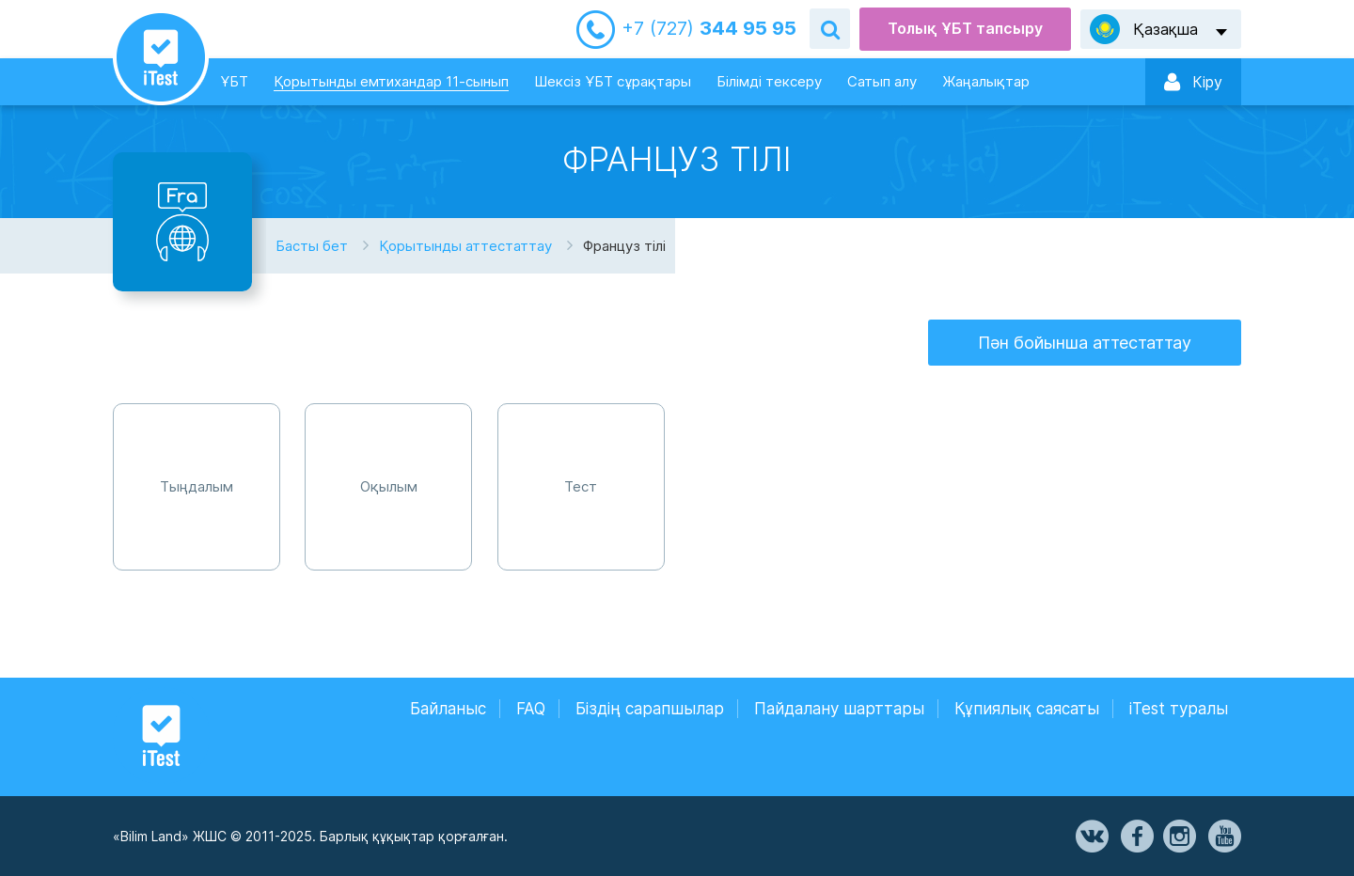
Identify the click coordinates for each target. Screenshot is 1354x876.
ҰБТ (234, 81)
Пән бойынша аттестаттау (1084, 342)
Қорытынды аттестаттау (465, 246)
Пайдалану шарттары (839, 708)
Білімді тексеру (769, 81)
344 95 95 (709, 28)
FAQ (530, 708)
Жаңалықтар (986, 81)
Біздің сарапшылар (649, 708)
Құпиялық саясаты (1026, 708)
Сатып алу (882, 81)
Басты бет (312, 246)
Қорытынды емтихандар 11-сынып (391, 81)
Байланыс (448, 708)
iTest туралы (1178, 708)
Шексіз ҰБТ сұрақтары (612, 81)
